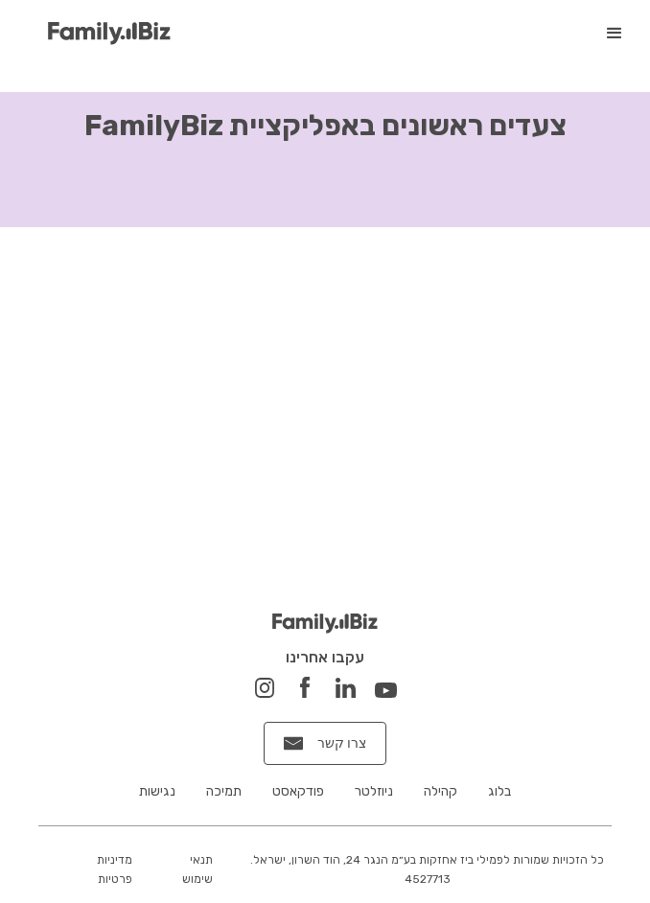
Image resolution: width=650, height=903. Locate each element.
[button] (614, 34)
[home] (104, 34)
